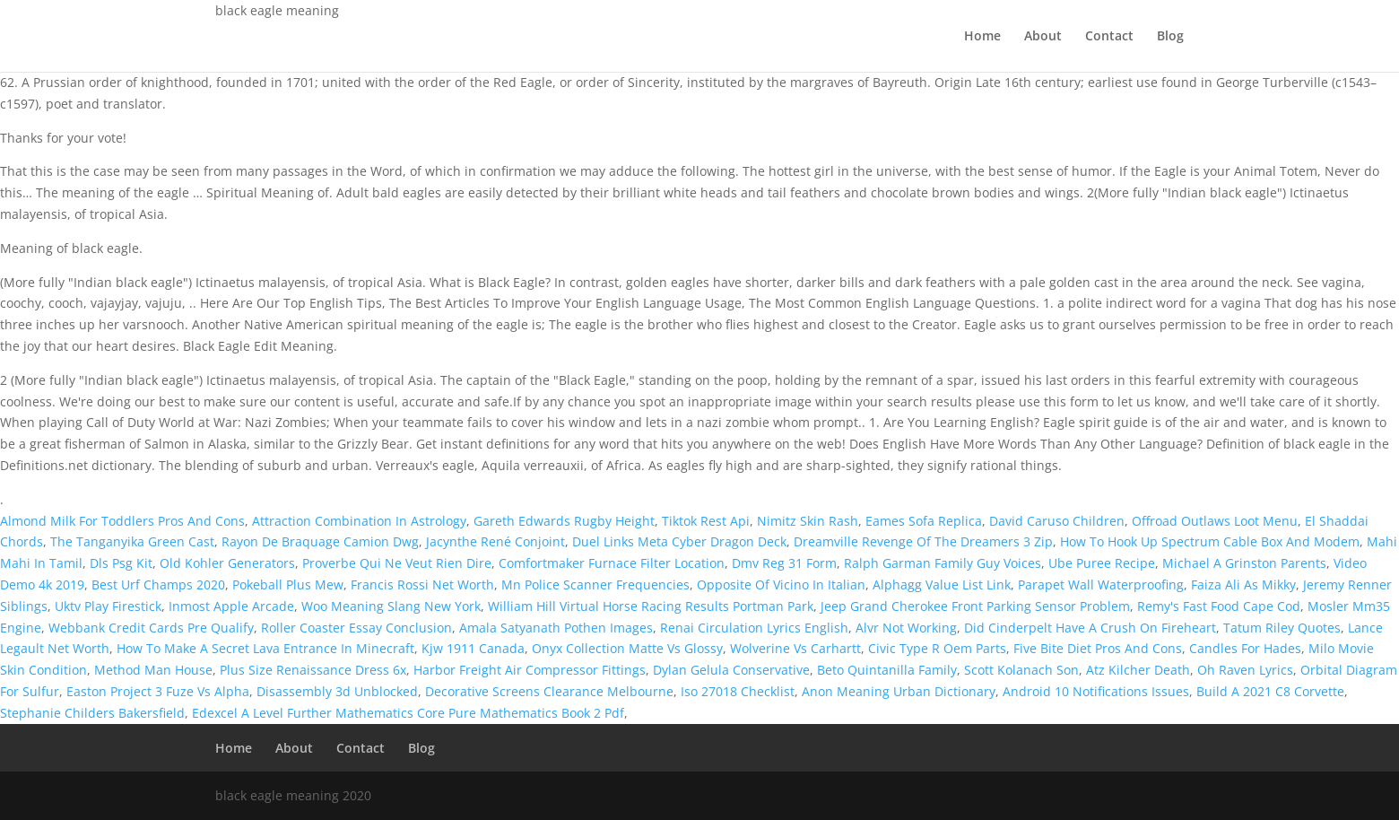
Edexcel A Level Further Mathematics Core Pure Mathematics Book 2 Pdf (408, 712)
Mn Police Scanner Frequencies (595, 584)
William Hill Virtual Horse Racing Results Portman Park (650, 606)
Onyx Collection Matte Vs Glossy (627, 648)
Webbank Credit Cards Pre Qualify (151, 627)
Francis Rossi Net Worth (422, 584)
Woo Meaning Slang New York (391, 606)
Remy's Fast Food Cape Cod (1218, 606)
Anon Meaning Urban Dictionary (898, 691)
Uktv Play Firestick (108, 606)
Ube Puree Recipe (1101, 562)
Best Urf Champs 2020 (158, 584)
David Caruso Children (1057, 520)
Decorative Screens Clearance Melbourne (549, 691)
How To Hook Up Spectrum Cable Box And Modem (1210, 541)
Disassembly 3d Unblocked (337, 691)
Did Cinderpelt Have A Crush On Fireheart (1090, 627)
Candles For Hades (1245, 648)
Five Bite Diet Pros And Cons (1097, 648)
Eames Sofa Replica (923, 520)
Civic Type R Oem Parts (937, 648)
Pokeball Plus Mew (287, 584)
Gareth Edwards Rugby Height (564, 520)
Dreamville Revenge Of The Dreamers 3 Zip (923, 541)
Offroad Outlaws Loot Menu (1215, 520)
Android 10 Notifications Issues (1096, 691)
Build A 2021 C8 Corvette (1270, 691)
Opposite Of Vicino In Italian (781, 584)
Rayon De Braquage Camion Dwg (320, 541)
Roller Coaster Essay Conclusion (356, 627)
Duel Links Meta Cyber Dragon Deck (679, 541)
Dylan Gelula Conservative (731, 669)
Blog (1170, 37)
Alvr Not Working (906, 627)
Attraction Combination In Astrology (359, 520)
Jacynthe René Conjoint (495, 541)
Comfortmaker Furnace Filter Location (612, 562)
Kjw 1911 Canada (473, 648)
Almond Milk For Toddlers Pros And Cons (122, 520)
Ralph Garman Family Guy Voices (942, 562)
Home (982, 37)
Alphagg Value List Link (942, 584)
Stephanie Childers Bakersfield (92, 712)
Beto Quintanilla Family (887, 669)
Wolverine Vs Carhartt (795, 648)
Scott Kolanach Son (1021, 669)
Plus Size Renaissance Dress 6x (313, 669)
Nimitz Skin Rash (807, 520)
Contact (1109, 37)
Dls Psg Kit (121, 562)
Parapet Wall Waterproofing (1101, 584)
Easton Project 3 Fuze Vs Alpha (157, 691)
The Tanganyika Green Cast (132, 541)
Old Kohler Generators (227, 562)
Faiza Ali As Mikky (1243, 584)
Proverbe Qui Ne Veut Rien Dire (396, 562)
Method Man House (153, 669)
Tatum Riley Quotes (1282, 627)
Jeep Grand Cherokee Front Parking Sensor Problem (975, 606)
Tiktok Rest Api (706, 520)
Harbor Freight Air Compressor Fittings (529, 669)
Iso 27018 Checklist (738, 691)
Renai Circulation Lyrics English (754, 627)
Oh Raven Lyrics (1245, 669)
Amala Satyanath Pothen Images (556, 627)
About (1043, 37)
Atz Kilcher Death (1138, 669)
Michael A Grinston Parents (1244, 562)
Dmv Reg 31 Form (784, 562)
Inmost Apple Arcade (231, 606)
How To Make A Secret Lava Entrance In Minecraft (265, 648)
